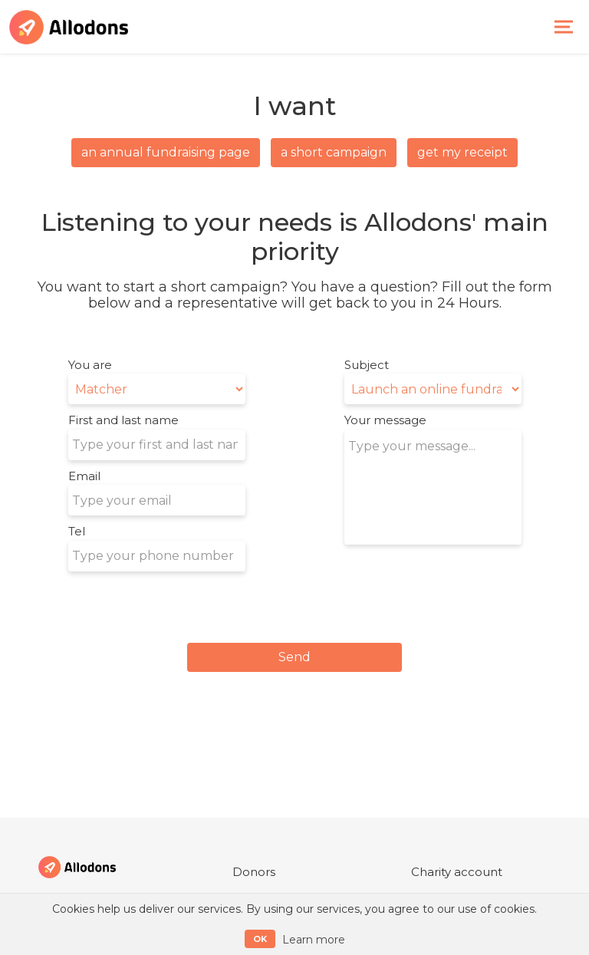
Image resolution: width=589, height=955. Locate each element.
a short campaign (334, 152)
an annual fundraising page (165, 152)
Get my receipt (462, 152)
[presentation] (460, 582)
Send (294, 657)
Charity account (456, 871)
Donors (253, 871)
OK (260, 939)
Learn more (313, 940)
